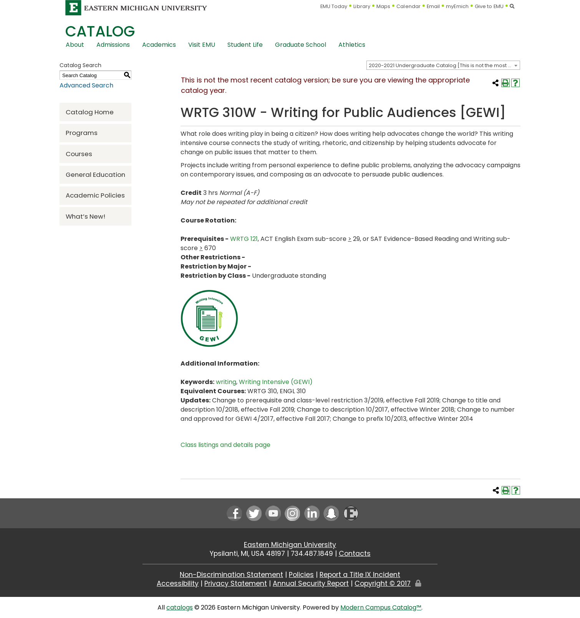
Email (433, 6)
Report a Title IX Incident (360, 574)
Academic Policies (95, 195)
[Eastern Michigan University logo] (136, 7)
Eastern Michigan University (290, 544)
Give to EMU (489, 6)
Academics (159, 44)
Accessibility (178, 583)
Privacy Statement (235, 583)
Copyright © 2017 (383, 583)
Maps (383, 6)
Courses (79, 153)
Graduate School (300, 44)
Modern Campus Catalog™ (380, 607)
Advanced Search (86, 85)
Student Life (245, 44)
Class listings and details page (225, 444)
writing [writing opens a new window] (226, 381)
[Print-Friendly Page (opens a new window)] (505, 83)
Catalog (100, 31)
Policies (301, 574)
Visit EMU (201, 44)
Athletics (351, 44)
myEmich (457, 6)
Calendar (408, 6)
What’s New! (85, 216)
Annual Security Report (311, 583)
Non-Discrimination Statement (231, 574)
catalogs (179, 607)
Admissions (113, 44)
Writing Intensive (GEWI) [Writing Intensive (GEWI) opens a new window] (276, 381)
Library (361, 6)
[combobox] (443, 65)
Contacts (355, 553)
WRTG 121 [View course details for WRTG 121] (244, 238)
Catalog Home (90, 112)
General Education (95, 174)
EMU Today (334, 6)
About (75, 44)
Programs (82, 132)
